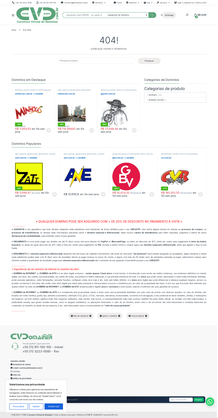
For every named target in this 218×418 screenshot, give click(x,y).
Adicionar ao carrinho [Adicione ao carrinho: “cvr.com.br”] (200, 194)
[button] (210, 401)
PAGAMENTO (20, 241)
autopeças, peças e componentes (126, 154)
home (118, 2)
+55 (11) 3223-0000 (22, 2)
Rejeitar (36, 406)
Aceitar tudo (53, 406)
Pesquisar (149, 61)
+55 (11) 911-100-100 (46, 2)
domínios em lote (154, 100)
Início (14, 30)
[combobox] (84, 15)
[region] (36, 396)
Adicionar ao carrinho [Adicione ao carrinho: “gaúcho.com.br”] (134, 130)
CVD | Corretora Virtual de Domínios (37, 415)
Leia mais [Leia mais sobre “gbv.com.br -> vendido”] (151, 194)
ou (36, 273)
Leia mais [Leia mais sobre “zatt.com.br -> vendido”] (54, 194)
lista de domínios (81, 316)
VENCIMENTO (20, 254)
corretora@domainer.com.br (74, 2)
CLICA (98, 415)
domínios (97, 2)
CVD (89, 415)
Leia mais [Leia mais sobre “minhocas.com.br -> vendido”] (48, 130)
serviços (162, 2)
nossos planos (138, 316)
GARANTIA (19, 229)
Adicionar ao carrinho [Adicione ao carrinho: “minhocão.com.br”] (91, 130)
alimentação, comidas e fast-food (74, 91)
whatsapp (169, 15)
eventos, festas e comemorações (37, 90)
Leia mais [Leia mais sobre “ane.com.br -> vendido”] (103, 194)
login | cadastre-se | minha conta (190, 2)
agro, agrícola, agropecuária (69, 90)
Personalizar (18, 406)
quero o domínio (110, 316)
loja (147, 2)
